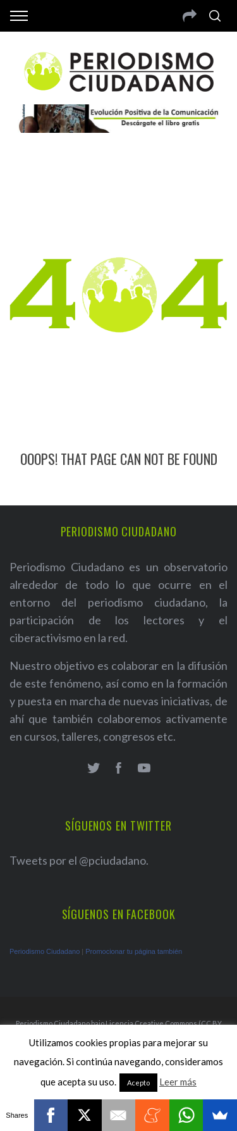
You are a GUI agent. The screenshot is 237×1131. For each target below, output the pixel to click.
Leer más (178, 1081)
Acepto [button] (138, 1082)
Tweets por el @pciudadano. (79, 860)
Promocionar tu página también (133, 951)
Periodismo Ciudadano (44, 951)
